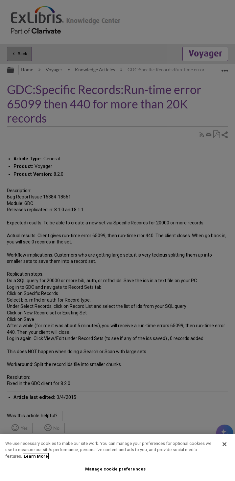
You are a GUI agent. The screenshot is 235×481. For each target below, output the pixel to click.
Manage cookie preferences (115, 469)
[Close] (224, 444)
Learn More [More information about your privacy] (36, 456)
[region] (117, 457)
